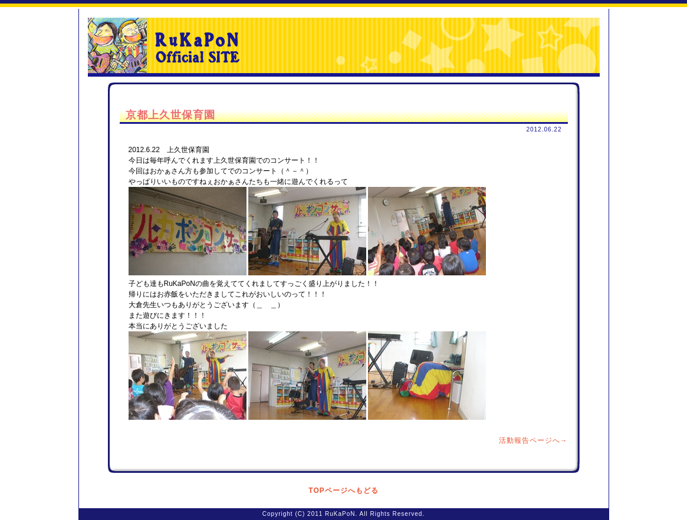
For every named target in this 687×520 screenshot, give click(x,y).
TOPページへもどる (343, 490)
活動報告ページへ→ (533, 440)
